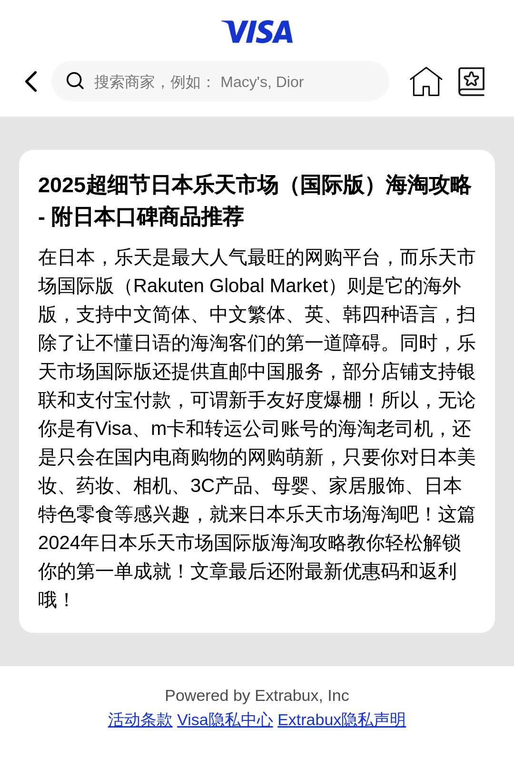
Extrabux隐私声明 (341, 719)
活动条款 (140, 719)
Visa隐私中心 (225, 719)
